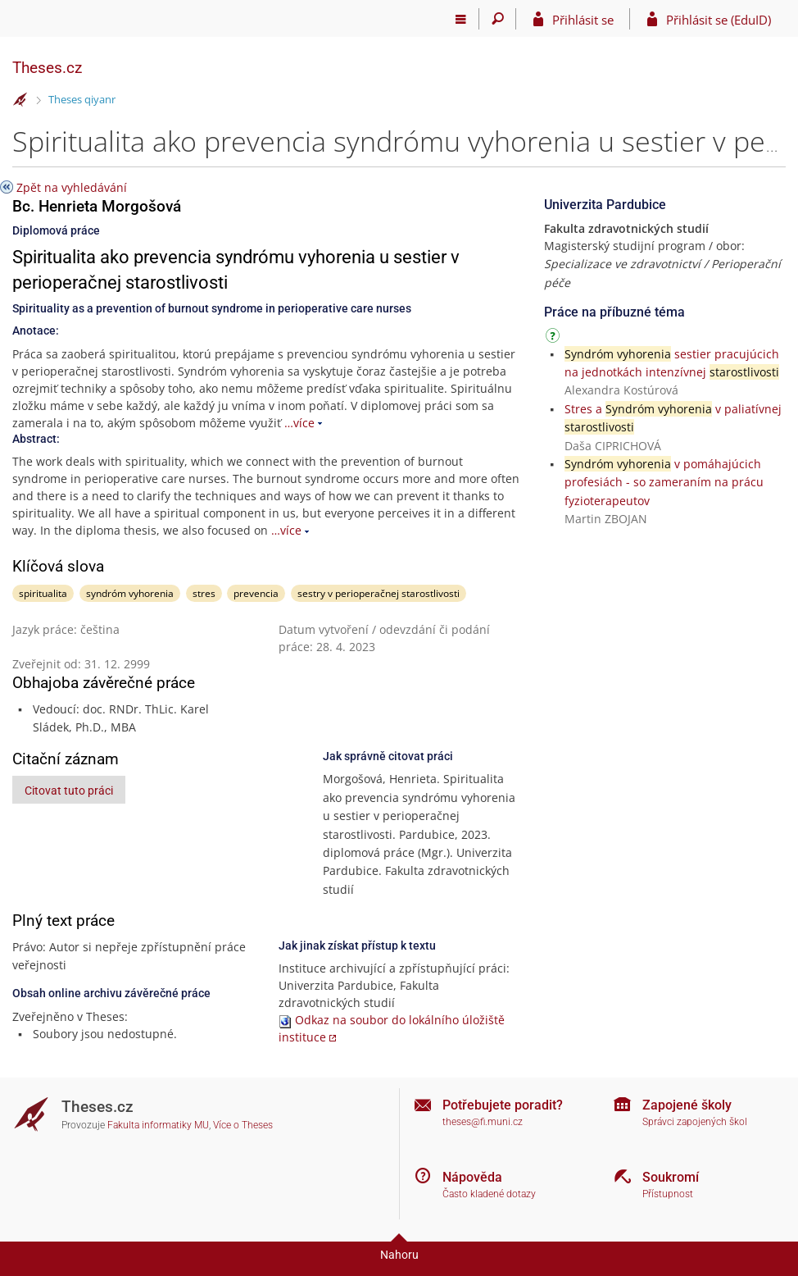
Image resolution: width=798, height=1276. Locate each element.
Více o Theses (243, 1125)
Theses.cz (47, 67)
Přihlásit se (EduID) (718, 19)
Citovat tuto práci (69, 790)
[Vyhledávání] (497, 19)
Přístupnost (667, 1194)
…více (299, 423)
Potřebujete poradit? (502, 1105)
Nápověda (472, 1177)
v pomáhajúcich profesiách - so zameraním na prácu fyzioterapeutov (664, 482)
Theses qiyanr (82, 99)
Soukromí (670, 1177)
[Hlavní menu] (460, 19)
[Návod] (555, 338)
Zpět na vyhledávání (71, 187)
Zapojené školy (687, 1105)
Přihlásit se (583, 19)
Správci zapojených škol (694, 1122)
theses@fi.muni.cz (482, 1122)
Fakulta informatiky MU (158, 1125)
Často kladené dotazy (489, 1194)
